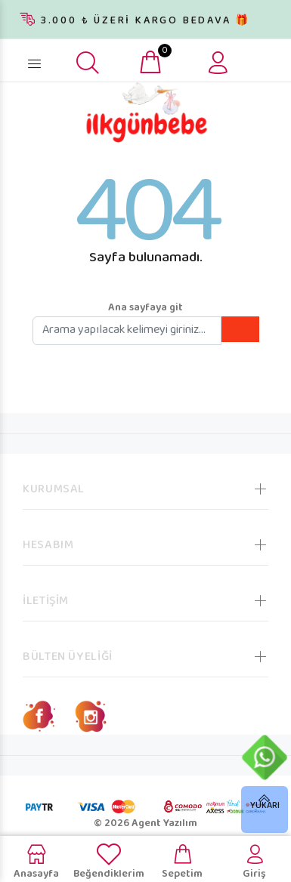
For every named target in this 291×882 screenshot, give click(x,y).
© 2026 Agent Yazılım (145, 824)
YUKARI (265, 806)
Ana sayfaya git (145, 308)
